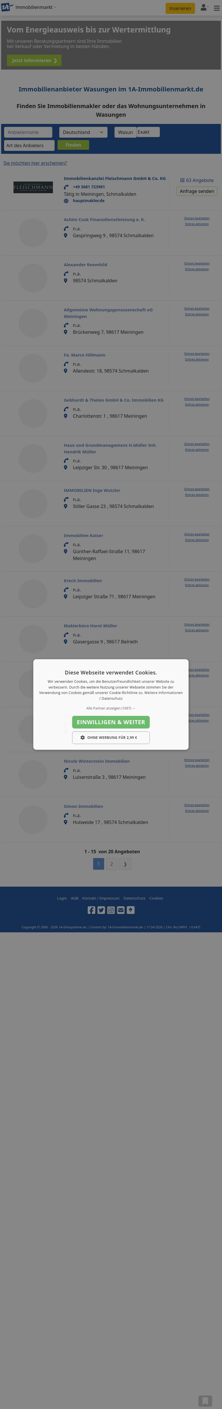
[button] (111, 708)
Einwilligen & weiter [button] (111, 722)
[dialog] (111, 704)
